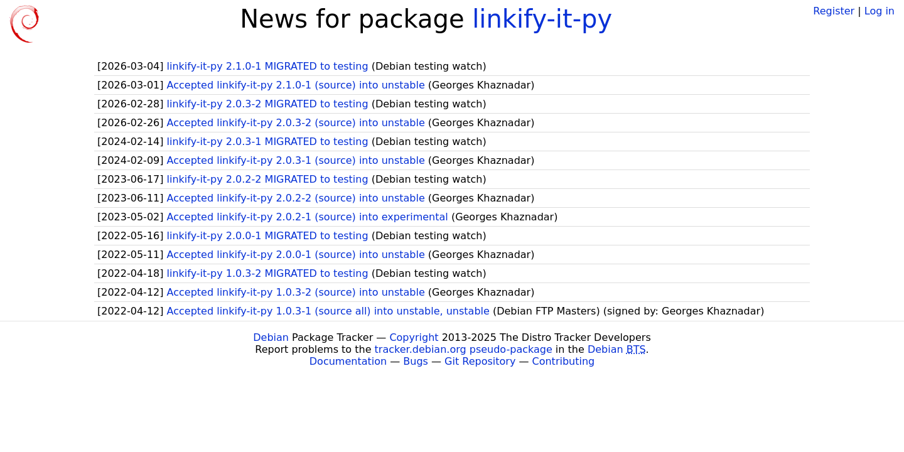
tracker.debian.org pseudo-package (463, 349)
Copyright (413, 337)
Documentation (348, 361)
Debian (271, 337)
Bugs (415, 361)
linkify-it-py (542, 18)
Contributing (563, 361)
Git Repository (479, 361)
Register (833, 11)
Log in (879, 11)
